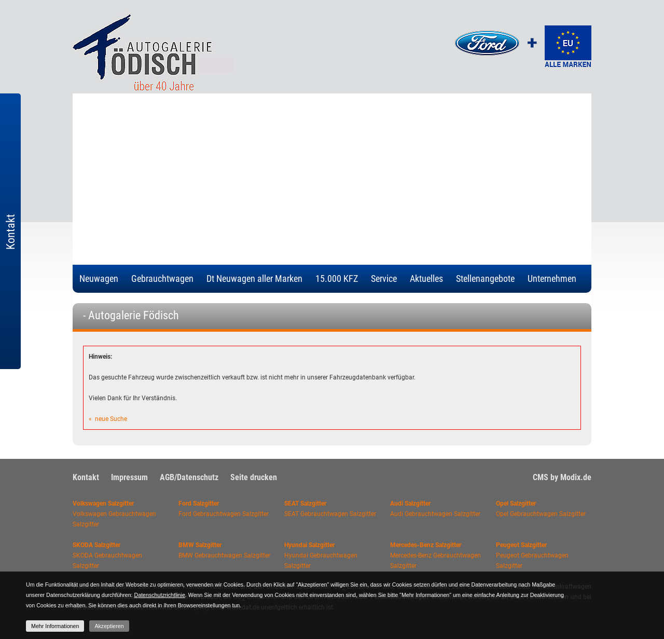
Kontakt (86, 477)
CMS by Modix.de (562, 477)
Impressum (129, 477)
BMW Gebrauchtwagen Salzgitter (224, 555)
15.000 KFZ (336, 278)
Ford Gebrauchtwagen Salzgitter (223, 514)
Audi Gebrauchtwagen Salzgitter (435, 514)
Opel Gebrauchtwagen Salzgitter (541, 514)
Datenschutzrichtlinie (159, 595)
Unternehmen (552, 278)
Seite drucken (253, 477)
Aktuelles (426, 278)
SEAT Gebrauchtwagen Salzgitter (330, 514)
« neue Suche (108, 419)
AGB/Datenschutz (189, 477)
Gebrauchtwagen (162, 278)
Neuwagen (98, 278)
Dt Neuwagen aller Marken (254, 278)
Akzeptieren (108, 626)
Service (384, 278)
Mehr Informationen (55, 626)
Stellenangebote (485, 278)
